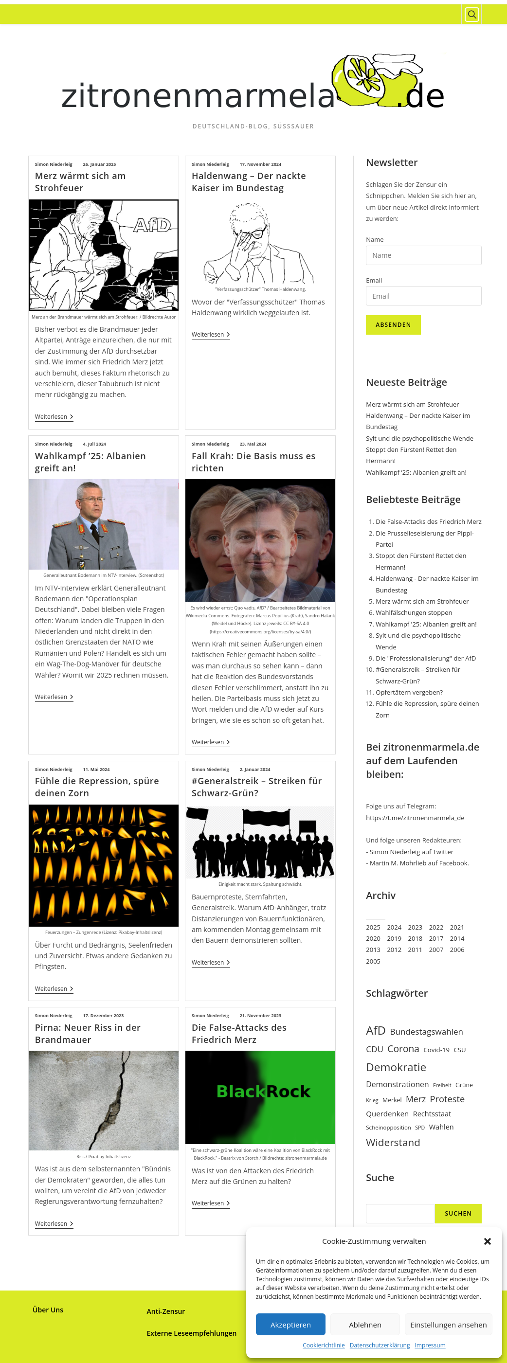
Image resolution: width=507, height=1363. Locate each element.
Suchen (458, 1213)
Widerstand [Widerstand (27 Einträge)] (393, 1142)
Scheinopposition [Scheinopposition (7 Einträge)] (388, 1127)
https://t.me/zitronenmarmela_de (415, 817)
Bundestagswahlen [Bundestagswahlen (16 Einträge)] (426, 1031)
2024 (394, 927)
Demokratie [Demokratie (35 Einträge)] (396, 1067)
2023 (415, 927)
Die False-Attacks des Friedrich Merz (239, 1033)
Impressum (430, 1345)
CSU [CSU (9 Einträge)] (459, 1049)
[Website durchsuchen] (471, 14)
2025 (373, 927)
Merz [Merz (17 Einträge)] (416, 1099)
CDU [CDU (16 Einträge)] (374, 1049)
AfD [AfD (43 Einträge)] (376, 1030)
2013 (373, 949)
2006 (457, 949)
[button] (487, 1241)
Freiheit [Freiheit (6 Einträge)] (442, 1085)
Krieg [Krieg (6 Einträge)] (372, 1100)
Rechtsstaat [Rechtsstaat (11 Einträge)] (432, 1113)
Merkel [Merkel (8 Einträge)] (392, 1100)
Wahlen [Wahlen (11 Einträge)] (441, 1126)
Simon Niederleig (53, 164)
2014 (457, 938)
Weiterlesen (54, 417)
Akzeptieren (291, 1324)
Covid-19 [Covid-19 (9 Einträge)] (436, 1049)
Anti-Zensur (166, 1310)
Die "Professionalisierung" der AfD (426, 658)
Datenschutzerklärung (380, 1345)
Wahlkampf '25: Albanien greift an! (426, 624)
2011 (415, 949)
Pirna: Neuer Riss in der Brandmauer (88, 1033)
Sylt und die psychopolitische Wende (419, 438)
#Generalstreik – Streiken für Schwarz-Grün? (257, 786)
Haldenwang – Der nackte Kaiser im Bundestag (249, 182)
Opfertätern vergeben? (409, 692)
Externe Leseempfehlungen (192, 1332)
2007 (436, 949)
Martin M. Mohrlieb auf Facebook (419, 863)
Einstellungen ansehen (448, 1324)
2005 (373, 961)
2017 (436, 938)
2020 (373, 938)
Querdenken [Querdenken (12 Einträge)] (387, 1113)
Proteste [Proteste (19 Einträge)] (447, 1099)
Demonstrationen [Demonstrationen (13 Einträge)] (397, 1084)
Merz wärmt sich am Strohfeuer (80, 182)
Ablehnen (365, 1324)
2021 (457, 927)
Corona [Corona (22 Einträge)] (403, 1048)
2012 (394, 949)
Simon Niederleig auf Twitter (411, 851)
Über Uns (48, 1309)
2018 (415, 938)
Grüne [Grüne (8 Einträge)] (464, 1085)
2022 (436, 927)
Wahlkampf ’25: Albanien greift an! (416, 472)
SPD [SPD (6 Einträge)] (420, 1127)
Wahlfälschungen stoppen (414, 612)
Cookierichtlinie (324, 1345)
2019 (394, 938)
